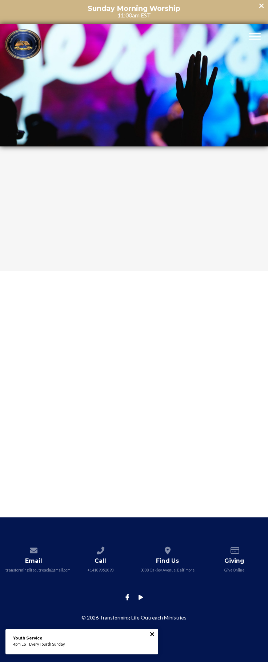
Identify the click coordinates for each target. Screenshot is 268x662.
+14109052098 (100, 570)
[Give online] (234, 549)
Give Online (234, 570)
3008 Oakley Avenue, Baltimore (167, 570)
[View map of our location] (167, 549)
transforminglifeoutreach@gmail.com (38, 570)
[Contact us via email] (33, 549)
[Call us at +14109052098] (100, 549)
